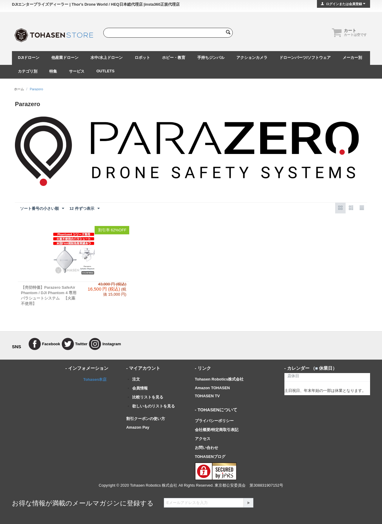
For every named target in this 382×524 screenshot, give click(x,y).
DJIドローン (28, 57)
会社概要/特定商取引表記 (217, 429)
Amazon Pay (137, 427)
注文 (136, 379)
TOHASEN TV (207, 396)
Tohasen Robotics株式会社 (219, 379)
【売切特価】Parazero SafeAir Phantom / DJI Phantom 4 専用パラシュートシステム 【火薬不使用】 (48, 295)
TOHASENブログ (210, 456)
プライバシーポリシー (214, 420)
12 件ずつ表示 (85, 209)
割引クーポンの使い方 (145, 418)
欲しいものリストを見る (153, 406)
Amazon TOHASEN (212, 388)
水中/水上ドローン (106, 57)
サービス (76, 71)
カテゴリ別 (27, 71)
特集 (53, 71)
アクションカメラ (251, 57)
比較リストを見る (147, 397)
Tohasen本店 (95, 379)
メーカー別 (352, 57)
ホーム (19, 89)
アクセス (202, 438)
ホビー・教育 (173, 57)
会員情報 (140, 388)
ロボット (142, 57)
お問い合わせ (206, 447)
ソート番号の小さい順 (42, 209)
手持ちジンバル (210, 57)
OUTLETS (105, 71)
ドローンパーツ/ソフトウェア (305, 57)
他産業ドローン (64, 57)
